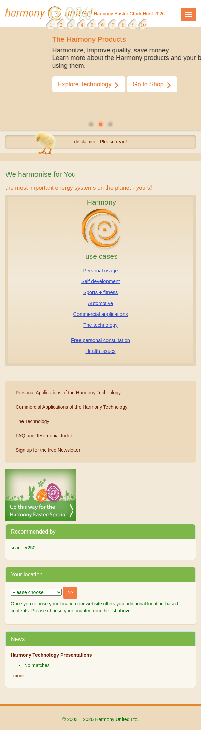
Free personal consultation (100, 340)
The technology (100, 325)
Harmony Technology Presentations (51, 655)
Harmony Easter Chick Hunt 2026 (129, 13)
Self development (100, 281)
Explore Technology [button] (102, 84)
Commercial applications (100, 314)
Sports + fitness (100, 292)
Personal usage (100, 270)
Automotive (100, 303)
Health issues (100, 351)
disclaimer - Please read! (100, 141)
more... (20, 675)
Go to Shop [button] (166, 84)
